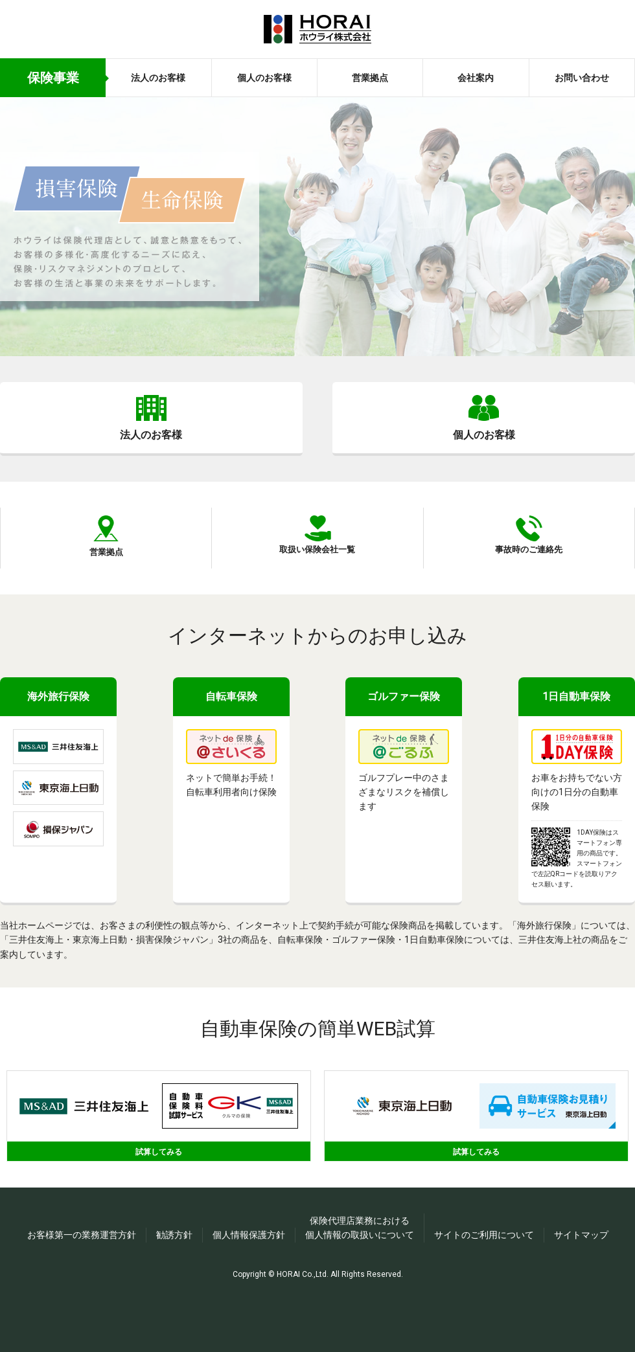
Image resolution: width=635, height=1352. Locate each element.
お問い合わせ (582, 78)
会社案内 (475, 78)
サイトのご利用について (484, 1281)
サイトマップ (581, 1281)
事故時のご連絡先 (528, 586)
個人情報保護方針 (249, 1281)
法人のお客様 (158, 78)
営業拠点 (370, 78)
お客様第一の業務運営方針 (81, 1281)
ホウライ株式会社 (317, 29)
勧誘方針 (174, 1281)
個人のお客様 (264, 78)
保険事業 (53, 77)
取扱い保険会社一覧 (317, 586)
